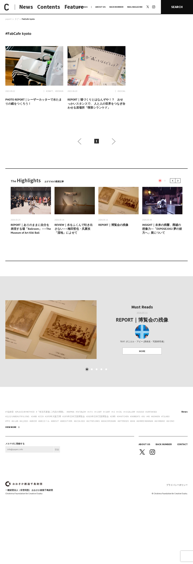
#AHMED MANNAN (145, 421)
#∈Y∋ (90, 412)
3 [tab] (96, 369)
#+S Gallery (129, 412)
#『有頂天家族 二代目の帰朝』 (50, 412)
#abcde (33, 421)
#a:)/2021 (24, 421)
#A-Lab (15, 421)
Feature (74, 6)
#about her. (66, 421)
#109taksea (151, 412)
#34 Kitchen (123, 416)
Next (178, 180)
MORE (142, 351)
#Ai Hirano (160, 421)
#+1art (106, 412)
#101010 (140, 412)
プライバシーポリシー (177, 485)
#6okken (155, 416)
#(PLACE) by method (25, 412)
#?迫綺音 (9, 412)
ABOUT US (100, 7)
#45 (148, 416)
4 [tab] (101, 369)
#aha (132, 421)
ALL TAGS (83, 7)
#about (55, 421)
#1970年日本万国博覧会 (73, 416)
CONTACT (182, 444)
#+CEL (119, 412)
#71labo (165, 416)
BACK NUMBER (116, 7)
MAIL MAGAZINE (135, 7)
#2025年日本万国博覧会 (97, 416)
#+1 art (98, 412)
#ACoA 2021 (79, 421)
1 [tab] (160, 180)
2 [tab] (165, 180)
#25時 (112, 416)
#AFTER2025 (123, 421)
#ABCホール (44, 421)
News (26, 6)
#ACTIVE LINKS (93, 421)
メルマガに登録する (15, 444)
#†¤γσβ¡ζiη (81, 412)
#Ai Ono (170, 421)
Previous (173, 180)
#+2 (113, 412)
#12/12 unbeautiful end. (17, 416)
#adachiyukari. (108, 421)
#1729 (40, 416)
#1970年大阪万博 (53, 416)
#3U (143, 416)
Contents (48, 6)
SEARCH (177, 7)
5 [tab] (106, 369)
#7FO (7, 421)
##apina (70, 412)
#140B (34, 416)
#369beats (135, 416)
